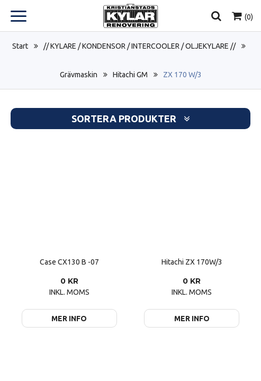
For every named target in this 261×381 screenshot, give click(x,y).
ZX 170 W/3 (182, 74)
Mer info (69, 318)
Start (20, 46)
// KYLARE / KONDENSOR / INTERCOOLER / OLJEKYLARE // (139, 46)
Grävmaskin (78, 74)
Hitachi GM (130, 74)
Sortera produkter (130, 118)
